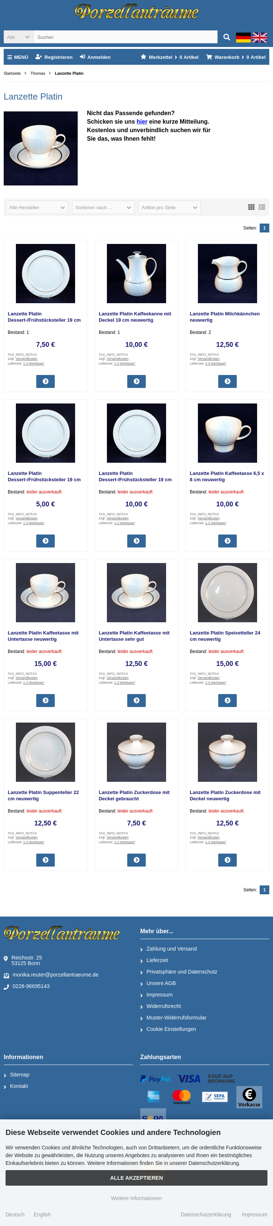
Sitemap (16, 1075)
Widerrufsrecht (160, 1006)
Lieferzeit (154, 960)
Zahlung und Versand (168, 949)
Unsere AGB (158, 983)
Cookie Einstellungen (168, 1029)
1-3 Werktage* (33, 363)
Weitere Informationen (136, 1198)
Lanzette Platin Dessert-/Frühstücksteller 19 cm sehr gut (44, 320)
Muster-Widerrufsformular (173, 1018)
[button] (18, 36)
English (42, 1214)
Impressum (156, 995)
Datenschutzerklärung (206, 1214)
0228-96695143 (27, 986)
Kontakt (16, 1086)
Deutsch (15, 1214)
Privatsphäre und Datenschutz (179, 972)
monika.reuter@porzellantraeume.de (51, 975)
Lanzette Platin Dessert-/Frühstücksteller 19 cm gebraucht (44, 479)
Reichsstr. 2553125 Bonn (23, 960)
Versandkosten (27, 359)
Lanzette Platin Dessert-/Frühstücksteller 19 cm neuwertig (135, 479)
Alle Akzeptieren (136, 1178)
